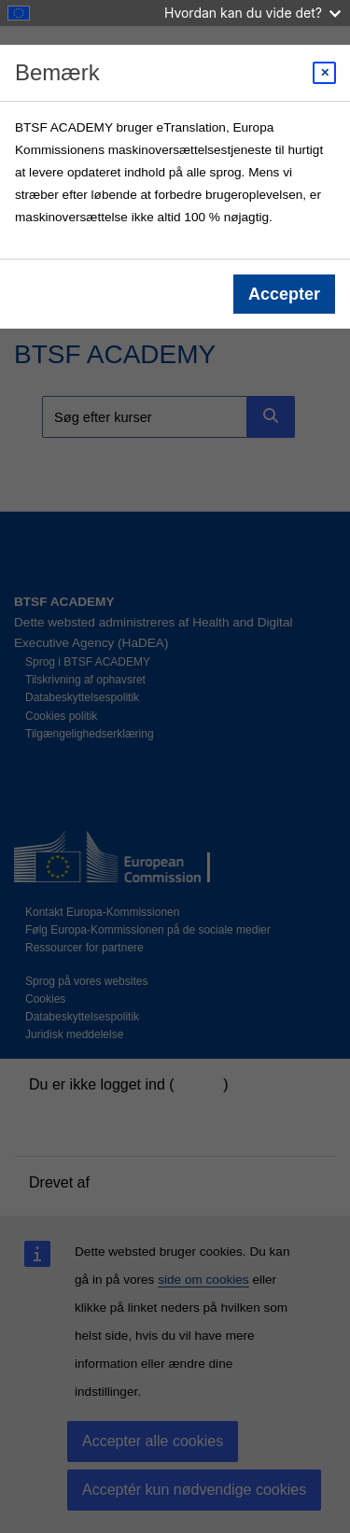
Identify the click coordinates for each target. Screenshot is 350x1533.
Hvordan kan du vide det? (252, 13)
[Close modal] (324, 73)
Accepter (284, 294)
